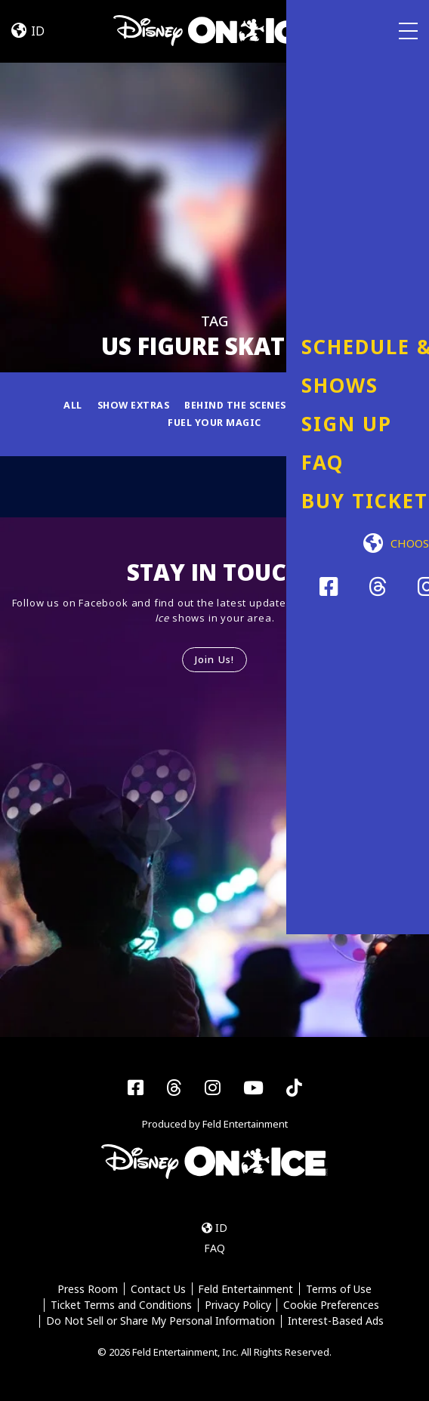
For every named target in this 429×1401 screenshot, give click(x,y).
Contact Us (157, 1290)
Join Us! (214, 660)
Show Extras (129, 405)
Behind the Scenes (236, 405)
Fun (315, 405)
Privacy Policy (238, 1306)
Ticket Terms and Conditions (120, 1306)
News (356, 405)
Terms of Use (339, 1290)
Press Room (87, 1290)
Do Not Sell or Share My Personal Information (160, 1322)
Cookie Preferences (332, 1306)
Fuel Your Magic (214, 423)
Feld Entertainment (246, 1290)
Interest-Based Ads (336, 1322)
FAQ (214, 1249)
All (67, 405)
